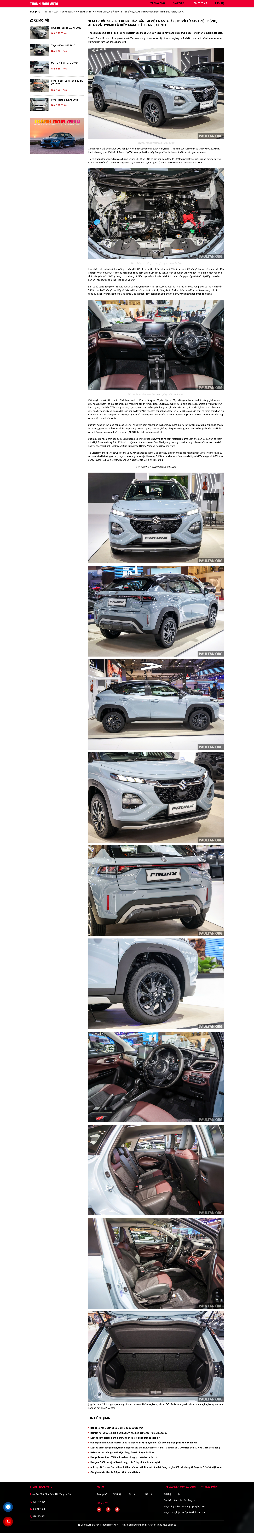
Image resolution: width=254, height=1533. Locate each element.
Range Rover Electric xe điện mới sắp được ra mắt (116, 1428)
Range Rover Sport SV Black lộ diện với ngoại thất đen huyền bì (123, 1457)
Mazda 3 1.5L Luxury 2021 (65, 63)
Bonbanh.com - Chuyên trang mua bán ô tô (154, 1524)
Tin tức (47, 11)
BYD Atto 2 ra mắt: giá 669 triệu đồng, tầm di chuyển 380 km (122, 1452)
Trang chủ (102, 1494)
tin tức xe (200, 3)
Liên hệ (148, 1494)
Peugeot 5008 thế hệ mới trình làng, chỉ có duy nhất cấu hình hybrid (125, 1462)
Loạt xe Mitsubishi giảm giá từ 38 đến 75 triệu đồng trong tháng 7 (125, 1437)
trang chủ (157, 3)
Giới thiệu (117, 1494)
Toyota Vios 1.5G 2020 (63, 45)
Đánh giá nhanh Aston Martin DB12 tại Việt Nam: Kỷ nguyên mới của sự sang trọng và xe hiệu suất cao (143, 1442)
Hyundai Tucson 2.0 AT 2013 (66, 28)
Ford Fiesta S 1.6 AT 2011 (64, 99)
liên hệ (219, 3)
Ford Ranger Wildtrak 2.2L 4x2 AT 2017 (67, 83)
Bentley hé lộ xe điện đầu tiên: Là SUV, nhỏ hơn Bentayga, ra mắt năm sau (128, 1433)
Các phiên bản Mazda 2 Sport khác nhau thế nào (115, 1472)
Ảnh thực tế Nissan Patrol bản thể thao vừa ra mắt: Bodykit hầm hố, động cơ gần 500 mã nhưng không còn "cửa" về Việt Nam (156, 1467)
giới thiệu (179, 3)
